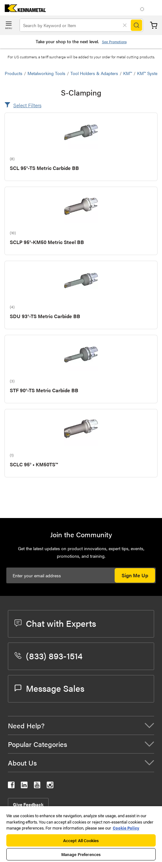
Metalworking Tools (46, 73)
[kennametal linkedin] (24, 786)
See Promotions (114, 41)
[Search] (136, 25)
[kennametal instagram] (50, 786)
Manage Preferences (81, 854)
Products (13, 73)
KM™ (127, 73)
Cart (153, 25)
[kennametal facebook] (11, 786)
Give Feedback (28, 804)
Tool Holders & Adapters (94, 73)
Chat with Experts (55, 623)
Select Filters (27, 105)
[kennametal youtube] (37, 786)
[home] (23, 10)
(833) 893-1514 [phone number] (48, 655)
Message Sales (49, 688)
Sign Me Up (135, 575)
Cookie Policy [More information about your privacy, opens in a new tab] (126, 828)
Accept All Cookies (81, 840)
